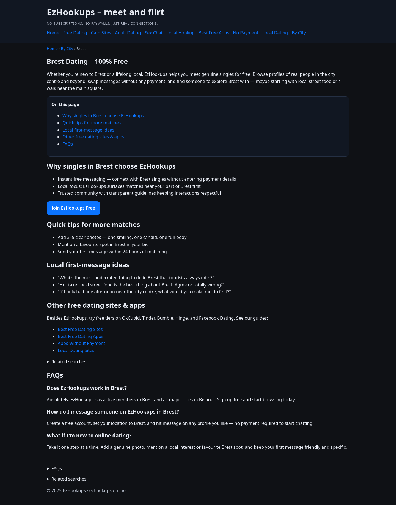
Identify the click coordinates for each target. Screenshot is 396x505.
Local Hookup (180, 33)
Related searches (68, 362)
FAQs (67, 144)
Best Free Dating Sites (80, 329)
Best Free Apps (214, 33)
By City (299, 33)
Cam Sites (101, 33)
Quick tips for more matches (91, 123)
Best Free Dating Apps (80, 336)
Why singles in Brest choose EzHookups (103, 116)
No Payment (245, 33)
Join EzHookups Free (73, 208)
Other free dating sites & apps (93, 137)
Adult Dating (128, 33)
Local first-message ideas (88, 130)
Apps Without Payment (81, 343)
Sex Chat (154, 33)
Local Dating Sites (76, 350)
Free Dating (75, 33)
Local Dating (275, 33)
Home (53, 33)
